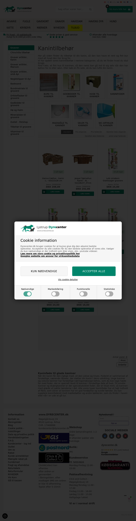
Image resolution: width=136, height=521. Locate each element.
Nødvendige (27, 292)
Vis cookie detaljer (68, 279)
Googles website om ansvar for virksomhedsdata (50, 256)
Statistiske (109, 292)
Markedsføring (55, 292)
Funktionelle (83, 292)
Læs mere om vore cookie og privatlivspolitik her (50, 253)
